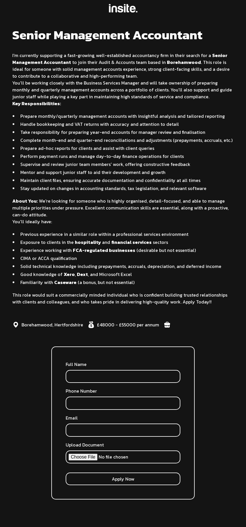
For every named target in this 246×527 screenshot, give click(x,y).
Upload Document (85, 444)
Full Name (76, 364)
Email (72, 417)
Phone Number (81, 390)
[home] (123, 8)
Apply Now (123, 478)
